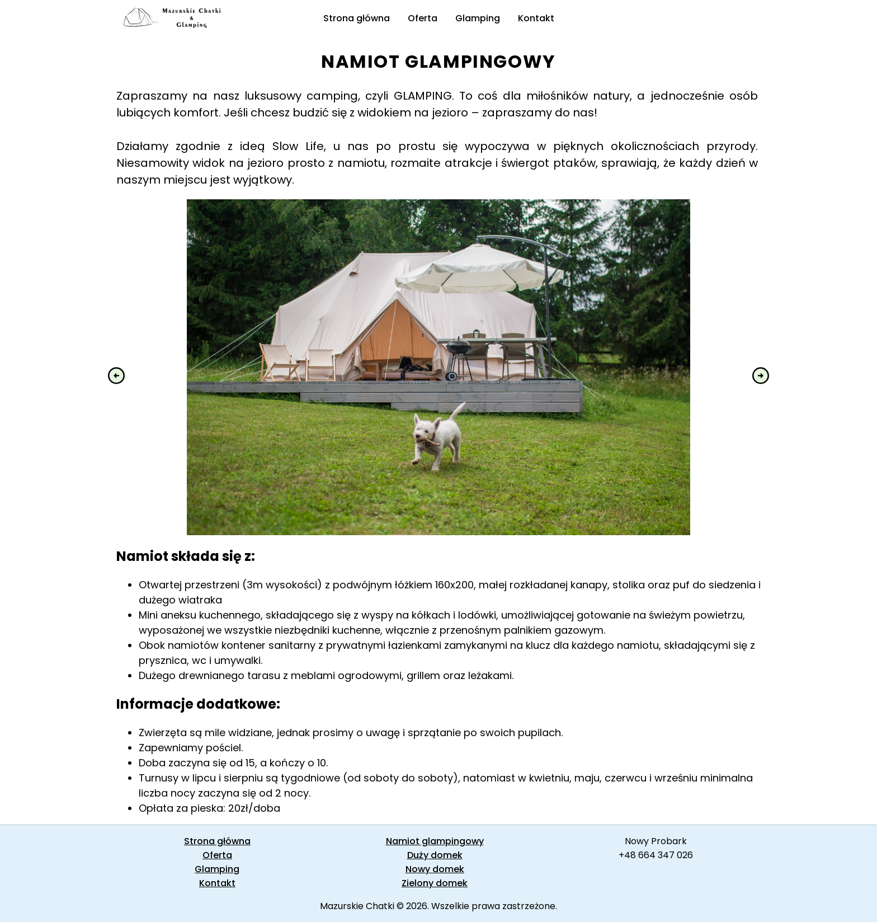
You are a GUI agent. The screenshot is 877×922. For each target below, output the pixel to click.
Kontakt (536, 18)
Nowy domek (435, 869)
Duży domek (435, 855)
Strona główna (356, 18)
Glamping (477, 18)
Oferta (422, 18)
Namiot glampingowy (435, 841)
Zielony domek (435, 883)
